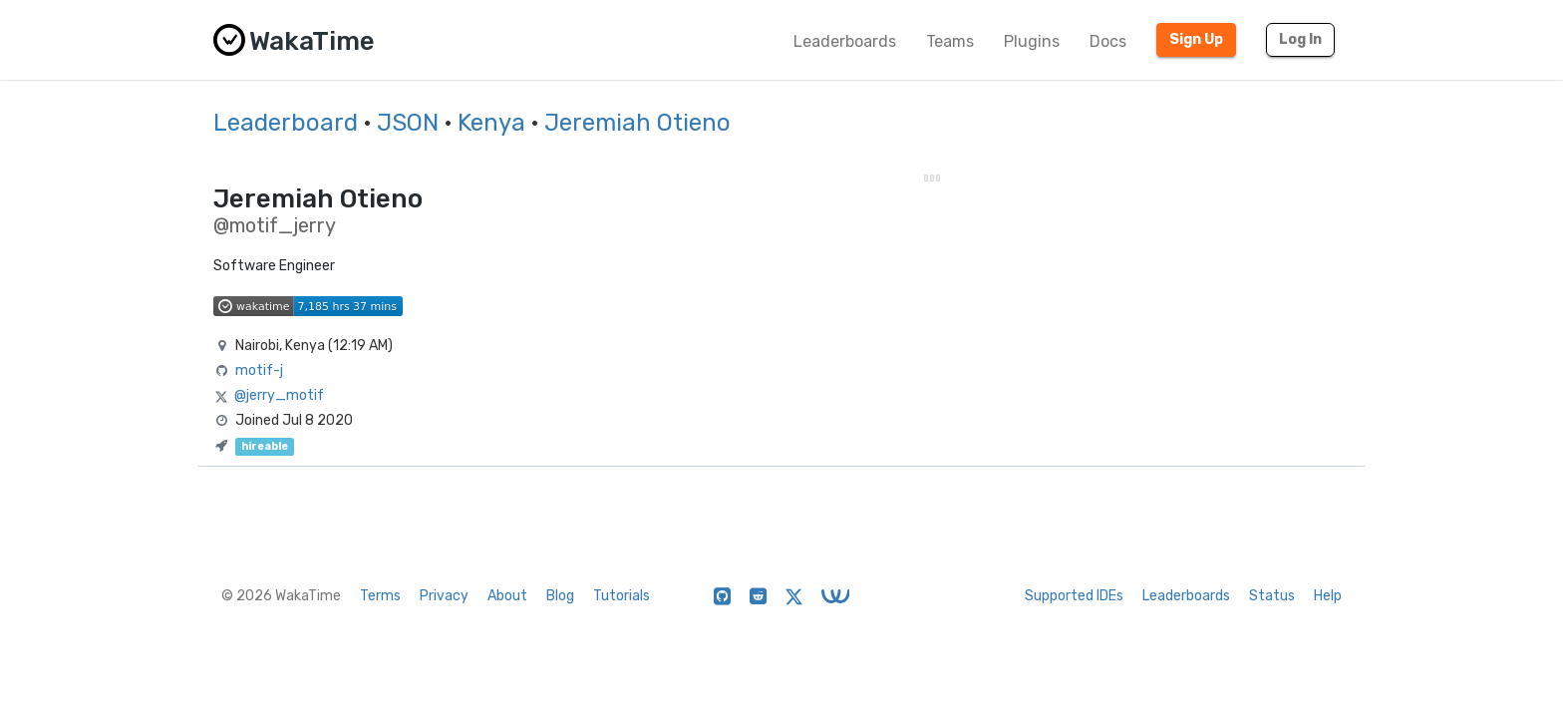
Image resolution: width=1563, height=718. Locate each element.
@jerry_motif (279, 395)
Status (1272, 595)
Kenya (491, 123)
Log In (1300, 39)
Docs (1108, 41)
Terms (380, 595)
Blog (560, 595)
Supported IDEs (1074, 595)
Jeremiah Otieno (637, 123)
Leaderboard (285, 123)
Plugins (1032, 41)
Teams (950, 41)
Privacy (444, 595)
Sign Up (1196, 39)
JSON (408, 123)
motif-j (259, 370)
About (507, 595)
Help (1328, 595)
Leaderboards (844, 41)
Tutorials (621, 595)
